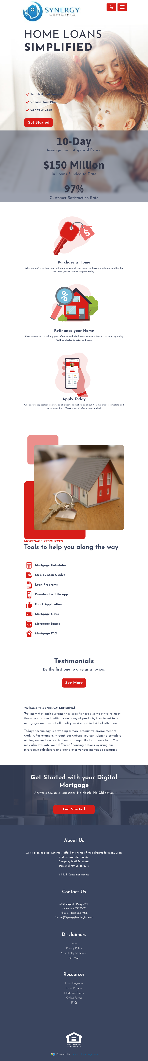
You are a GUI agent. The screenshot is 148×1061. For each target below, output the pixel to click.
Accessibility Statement (74, 953)
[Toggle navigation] (122, 7)
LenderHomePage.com (85, 1054)
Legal (74, 943)
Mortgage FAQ (40, 634)
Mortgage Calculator (45, 565)
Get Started (38, 123)
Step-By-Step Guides (44, 575)
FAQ (74, 1002)
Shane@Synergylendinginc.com (74, 917)
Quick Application (43, 604)
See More (74, 683)
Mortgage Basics (42, 624)
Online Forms (74, 998)
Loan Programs (41, 585)
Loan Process (74, 988)
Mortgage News (41, 614)
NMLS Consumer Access (74, 874)
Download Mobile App (46, 595)
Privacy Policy (74, 948)
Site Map (74, 958)
